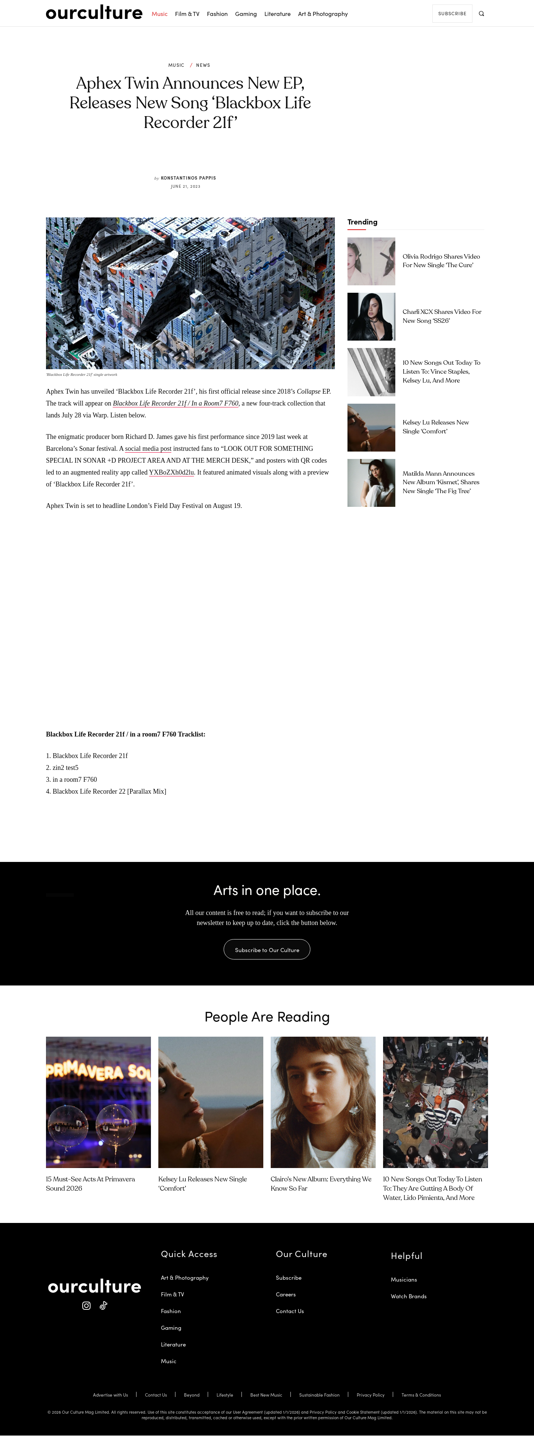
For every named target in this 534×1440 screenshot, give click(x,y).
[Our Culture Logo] (94, 11)
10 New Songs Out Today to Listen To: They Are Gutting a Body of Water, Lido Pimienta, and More (432, 1193)
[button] (481, 13)
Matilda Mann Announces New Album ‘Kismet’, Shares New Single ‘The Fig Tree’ (441, 483)
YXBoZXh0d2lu (171, 472)
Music (176, 65)
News (203, 65)
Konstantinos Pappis (188, 177)
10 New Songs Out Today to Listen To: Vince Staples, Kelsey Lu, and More (442, 372)
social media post (148, 448)
